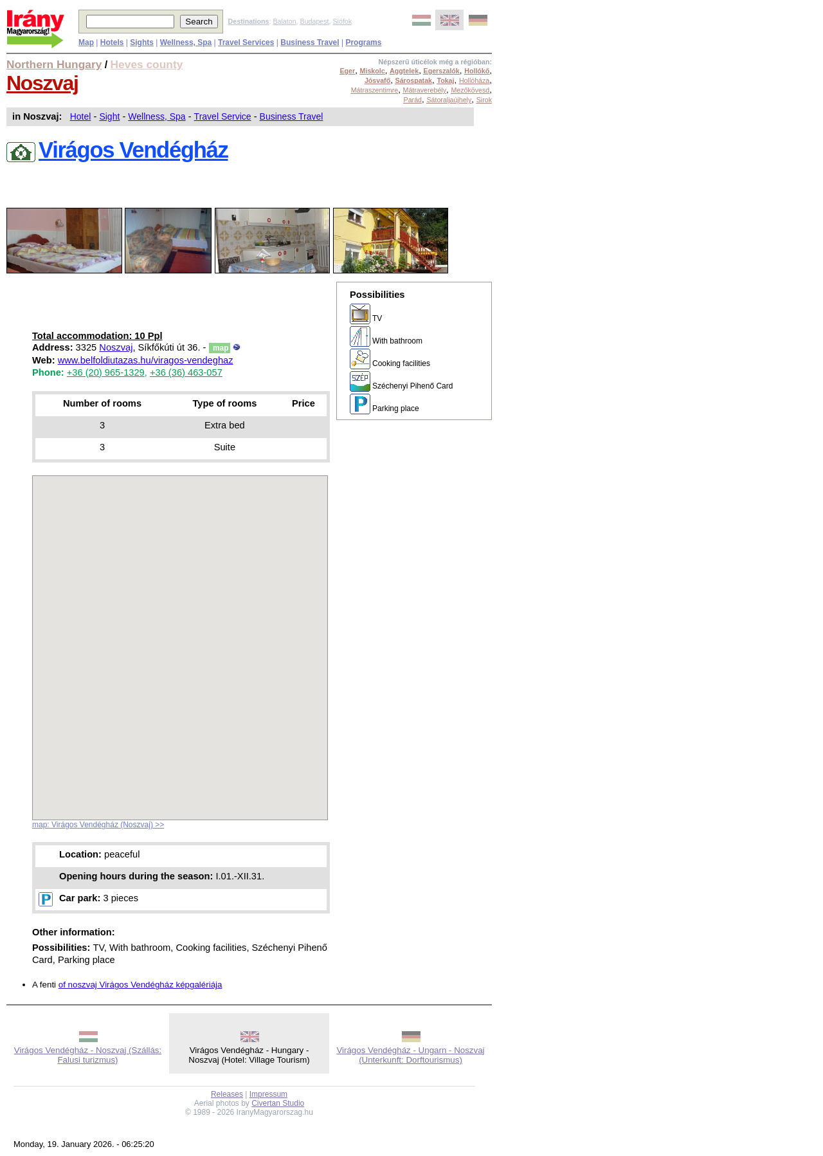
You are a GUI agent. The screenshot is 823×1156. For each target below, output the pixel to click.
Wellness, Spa (156, 116)
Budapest (314, 21)
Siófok (342, 21)
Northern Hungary (54, 64)
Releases (227, 1094)
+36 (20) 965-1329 (106, 372)
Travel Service (222, 116)
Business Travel (291, 116)
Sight (109, 116)
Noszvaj (42, 83)
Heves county (147, 64)
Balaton (284, 21)
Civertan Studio (277, 1103)
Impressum (268, 1094)
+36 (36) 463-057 (186, 372)
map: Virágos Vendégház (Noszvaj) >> (98, 824)
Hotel (80, 116)
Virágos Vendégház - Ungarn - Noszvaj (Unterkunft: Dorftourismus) (410, 1055)
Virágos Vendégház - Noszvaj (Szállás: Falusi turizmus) (87, 1055)
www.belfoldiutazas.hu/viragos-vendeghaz (145, 360)
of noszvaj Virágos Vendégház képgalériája (140, 984)
